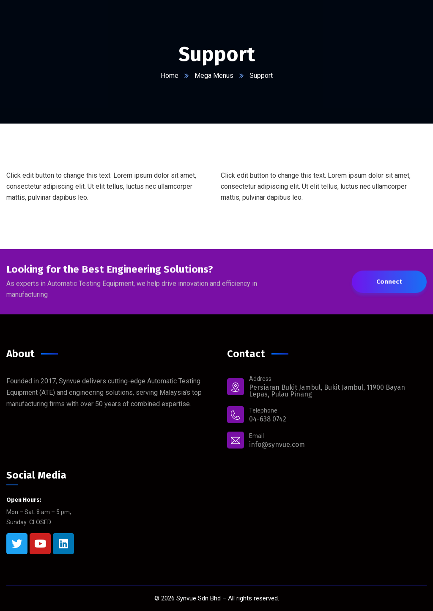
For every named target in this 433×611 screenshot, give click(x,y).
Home (169, 76)
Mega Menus (214, 76)
